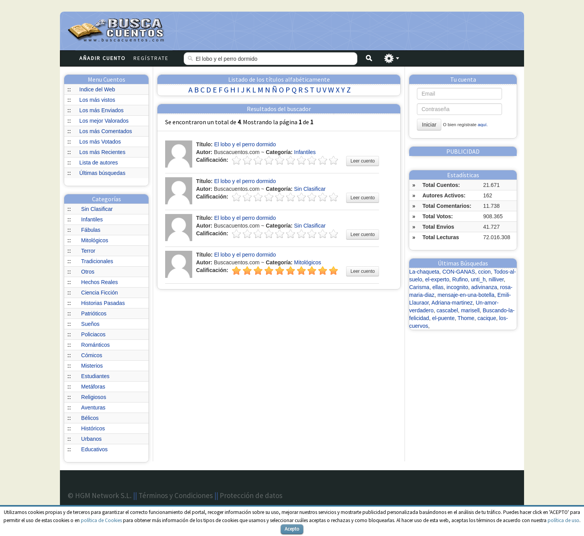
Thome (466, 318)
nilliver (496, 279)
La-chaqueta (424, 272)
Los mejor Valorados (103, 121)
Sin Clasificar (97, 209)
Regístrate (151, 58)
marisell (470, 310)
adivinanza (484, 287)
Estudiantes (95, 376)
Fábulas (91, 230)
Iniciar (429, 125)
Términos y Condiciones (175, 495)
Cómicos (91, 355)
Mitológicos (94, 240)
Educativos (94, 449)
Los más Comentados (105, 131)
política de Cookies (101, 520)
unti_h (478, 279)
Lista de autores (98, 162)
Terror (88, 251)
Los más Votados (100, 142)
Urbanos (91, 439)
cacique (486, 318)
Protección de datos (251, 495)
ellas (438, 287)
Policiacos (93, 334)
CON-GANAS (458, 272)
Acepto (292, 529)
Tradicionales (97, 261)
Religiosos (93, 397)
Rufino (460, 279)
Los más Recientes (102, 152)
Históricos (93, 428)
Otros (87, 272)
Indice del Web (97, 89)
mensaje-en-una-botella (465, 295)
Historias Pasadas (103, 303)
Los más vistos (97, 100)
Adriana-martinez (452, 303)
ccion (484, 272)
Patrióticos (93, 313)
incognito (457, 287)
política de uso (563, 520)
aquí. (483, 124)
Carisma (419, 287)
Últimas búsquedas (102, 173)
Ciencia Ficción (99, 292)
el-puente (443, 318)
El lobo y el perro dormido (245, 144)
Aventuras (93, 407)
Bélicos (90, 418)
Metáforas (93, 387)
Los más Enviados (101, 110)
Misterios (92, 366)
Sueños (90, 324)
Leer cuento (362, 161)
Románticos (95, 345)
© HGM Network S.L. (99, 495)
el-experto (437, 279)
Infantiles (92, 219)
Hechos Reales (99, 282)
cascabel (447, 310)
